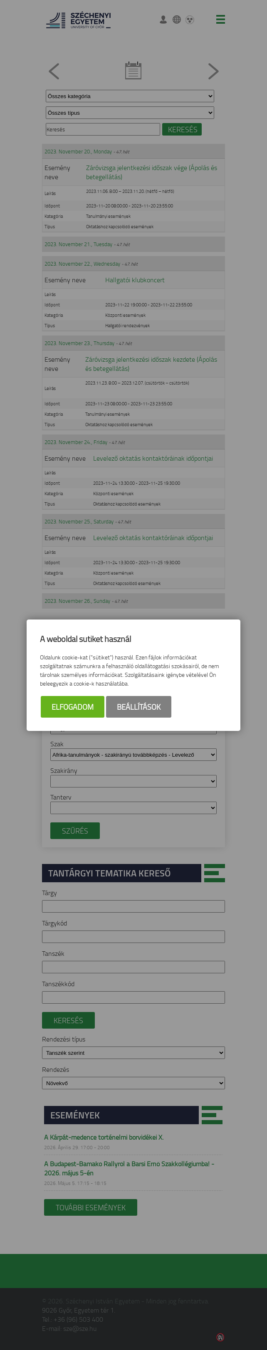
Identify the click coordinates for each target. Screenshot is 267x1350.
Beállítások (139, 707)
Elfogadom (73, 707)
